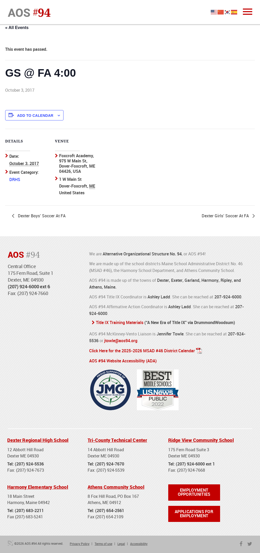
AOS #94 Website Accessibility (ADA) (123, 360)
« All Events (17, 27)
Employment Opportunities (194, 492)
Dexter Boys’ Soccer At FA (41, 216)
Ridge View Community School (201, 439)
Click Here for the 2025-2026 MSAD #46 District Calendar (142, 350)
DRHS (14, 179)
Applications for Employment (194, 514)
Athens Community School (116, 486)
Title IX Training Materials (119, 323)
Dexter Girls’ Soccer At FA (226, 216)
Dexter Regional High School (37, 439)
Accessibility (138, 544)
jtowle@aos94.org (120, 340)
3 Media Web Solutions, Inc (10, 543)
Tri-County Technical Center (117, 439)
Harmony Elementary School (37, 486)
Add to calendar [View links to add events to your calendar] (35, 115)
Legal (121, 544)
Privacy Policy (79, 544)
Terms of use (103, 544)
